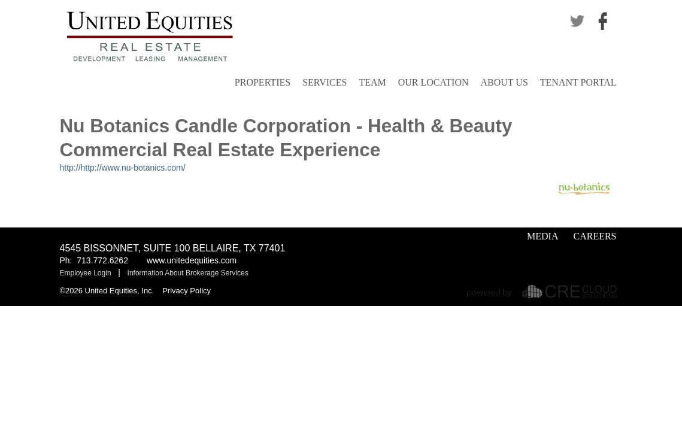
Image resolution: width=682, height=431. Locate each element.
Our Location (433, 82)
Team (372, 82)
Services (324, 82)
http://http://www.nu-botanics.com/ (123, 167)
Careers (594, 236)
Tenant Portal (578, 82)
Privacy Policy (186, 290)
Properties (262, 82)
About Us (504, 82)
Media (542, 236)
